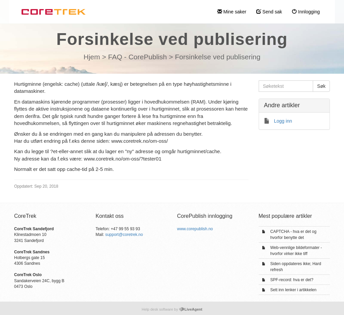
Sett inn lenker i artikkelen (293, 290)
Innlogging (306, 11)
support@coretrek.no (124, 234)
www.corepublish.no (195, 229)
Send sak (269, 11)
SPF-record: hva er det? (291, 279)
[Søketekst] (286, 86)
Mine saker (231, 11)
